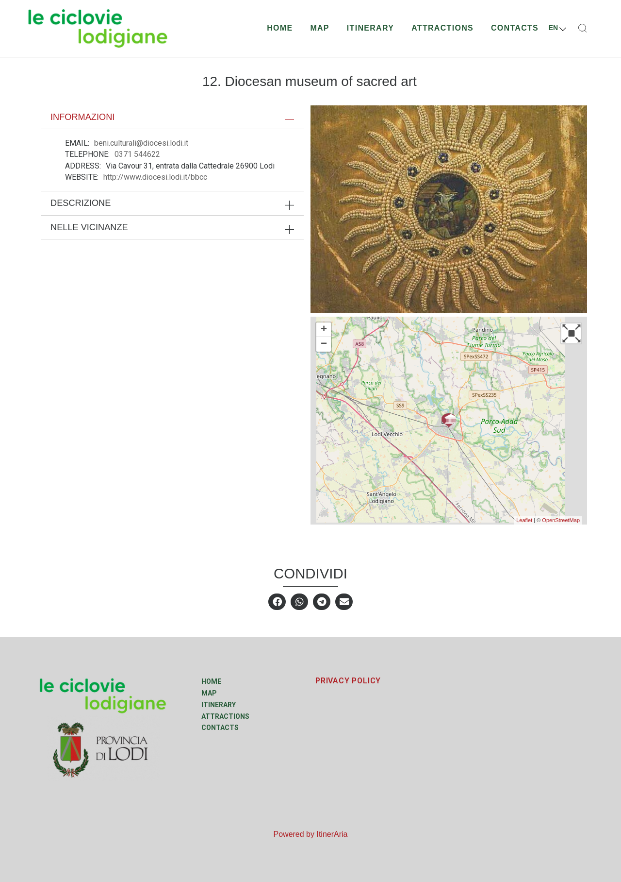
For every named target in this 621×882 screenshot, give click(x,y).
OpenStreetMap (561, 520)
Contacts (515, 28)
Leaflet (524, 520)
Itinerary (370, 28)
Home (280, 28)
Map (319, 28)
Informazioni (82, 117)
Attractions (442, 28)
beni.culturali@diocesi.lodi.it (141, 143)
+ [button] (324, 329)
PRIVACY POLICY (348, 680)
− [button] (324, 344)
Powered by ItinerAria (311, 834)
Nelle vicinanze (89, 227)
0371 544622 (137, 154)
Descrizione (80, 203)
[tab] (172, 117)
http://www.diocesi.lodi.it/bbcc (155, 177)
